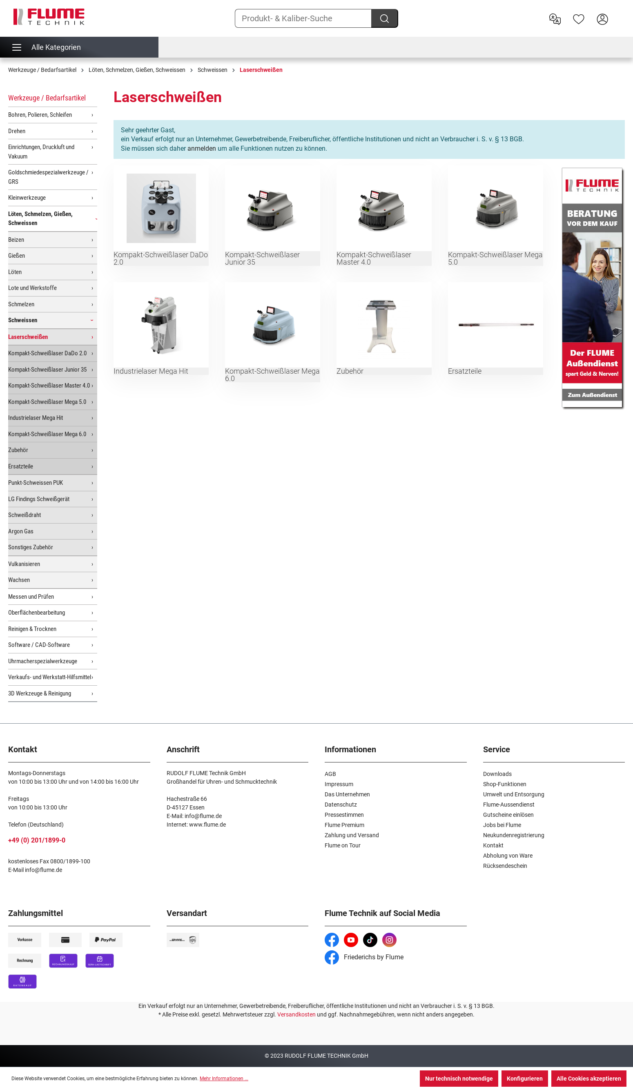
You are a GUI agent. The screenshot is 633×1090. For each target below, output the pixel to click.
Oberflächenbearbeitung (36, 612)
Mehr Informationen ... (224, 1078)
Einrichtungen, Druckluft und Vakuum (41, 151)
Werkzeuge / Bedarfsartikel (47, 98)
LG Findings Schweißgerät (38, 499)
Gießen (16, 255)
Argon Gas (20, 531)
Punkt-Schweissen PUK (35, 482)
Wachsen (19, 580)
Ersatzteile (20, 466)
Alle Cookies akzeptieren (589, 1078)
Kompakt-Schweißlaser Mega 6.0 (47, 434)
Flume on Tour (343, 845)
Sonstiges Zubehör (30, 547)
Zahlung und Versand (352, 835)
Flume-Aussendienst (509, 804)
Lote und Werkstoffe (32, 288)
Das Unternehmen (347, 794)
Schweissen (22, 320)
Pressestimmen (344, 814)
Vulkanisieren (24, 564)
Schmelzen (21, 304)
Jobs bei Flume (502, 825)
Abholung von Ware (508, 855)
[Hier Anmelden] (602, 18)
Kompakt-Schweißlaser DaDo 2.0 (47, 353)
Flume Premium (344, 825)
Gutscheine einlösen (508, 814)
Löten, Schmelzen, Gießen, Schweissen (40, 218)
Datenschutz (341, 804)
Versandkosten (296, 1014)
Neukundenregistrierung (513, 835)
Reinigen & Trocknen (32, 629)
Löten (15, 272)
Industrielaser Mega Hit (35, 417)
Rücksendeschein (505, 866)
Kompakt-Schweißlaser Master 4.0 (49, 385)
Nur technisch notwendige (459, 1078)
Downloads (497, 774)
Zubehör (18, 450)
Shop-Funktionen (504, 784)
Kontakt (493, 845)
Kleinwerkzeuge (27, 197)
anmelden (201, 148)
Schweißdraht (24, 515)
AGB (330, 774)
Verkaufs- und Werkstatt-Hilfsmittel (49, 677)
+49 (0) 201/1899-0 (36, 840)
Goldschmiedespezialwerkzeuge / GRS (48, 177)
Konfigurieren (525, 1078)
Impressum (339, 784)
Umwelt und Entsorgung (513, 794)
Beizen (16, 239)
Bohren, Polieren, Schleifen (40, 114)
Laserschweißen (28, 337)
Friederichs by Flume (364, 957)
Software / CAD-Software (39, 645)
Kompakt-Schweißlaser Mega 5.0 (47, 402)
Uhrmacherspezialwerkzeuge (42, 661)
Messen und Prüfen (31, 596)
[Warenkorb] (619, 12)
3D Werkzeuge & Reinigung (39, 693)
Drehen (16, 131)
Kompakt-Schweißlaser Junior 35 (47, 369)
